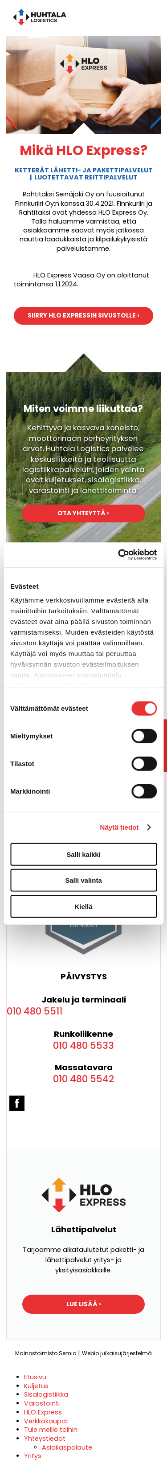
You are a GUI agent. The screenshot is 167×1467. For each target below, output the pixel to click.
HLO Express (43, 1412)
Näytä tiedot (119, 827)
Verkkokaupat (46, 1421)
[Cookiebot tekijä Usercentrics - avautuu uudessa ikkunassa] (119, 555)
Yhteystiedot (44, 1438)
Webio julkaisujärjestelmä (117, 1353)
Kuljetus (36, 1385)
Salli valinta (83, 880)
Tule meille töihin (50, 1429)
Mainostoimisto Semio (45, 1353)
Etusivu (35, 1377)
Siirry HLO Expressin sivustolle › (83, 315)
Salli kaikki (83, 854)
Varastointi (42, 1403)
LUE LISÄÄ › (83, 1304)
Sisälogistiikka (46, 1394)
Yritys (32, 1455)
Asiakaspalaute (67, 1447)
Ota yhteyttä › (83, 513)
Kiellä (83, 906)
